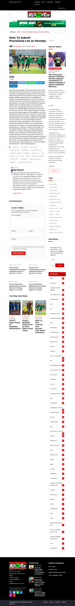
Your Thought (16, 215)
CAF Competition (57, 295)
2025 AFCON (34, 147)
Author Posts (17, 193)
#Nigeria (52, 211)
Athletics (57, 389)
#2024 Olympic (53, 187)
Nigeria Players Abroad (55, 68)
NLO (57, 427)
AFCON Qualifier (15, 150)
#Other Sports (53, 220)
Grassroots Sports (16, 153)
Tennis (57, 436)
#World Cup (53, 229)
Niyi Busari (18, 46)
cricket (57, 417)
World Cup (13, 162)
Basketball (25, 150)
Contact (45, 602)
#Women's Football (55, 226)
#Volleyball (53, 223)
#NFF (61, 208)
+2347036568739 (14, 579)
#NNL (58, 211)
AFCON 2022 (57, 548)
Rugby (57, 460)
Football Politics (57, 394)
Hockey (57, 469)
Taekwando (50, 2)
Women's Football (34, 159)
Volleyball (57, 2)
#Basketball (53, 196)
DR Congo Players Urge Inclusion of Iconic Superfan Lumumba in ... (40, 571)
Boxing (57, 347)
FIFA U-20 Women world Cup (57, 531)
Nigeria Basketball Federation (57, 484)
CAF (57, 309)
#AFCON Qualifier (54, 193)
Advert (64, 602)
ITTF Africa (57, 478)
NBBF (57, 464)
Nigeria (12, 156)
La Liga (57, 384)
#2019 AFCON (52, 184)
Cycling (57, 490)
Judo (57, 518)
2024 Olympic (24, 147)
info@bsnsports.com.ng (16, 583)
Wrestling (57, 441)
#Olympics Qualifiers (55, 217)
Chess (57, 504)
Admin (12, 316)
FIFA (57, 323)
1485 (60, 575)
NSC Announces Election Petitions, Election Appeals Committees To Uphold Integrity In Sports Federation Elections (57, 81)
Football (57, 283)
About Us (37, 4)
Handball (37, 2)
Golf (57, 450)
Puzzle (13, 239)
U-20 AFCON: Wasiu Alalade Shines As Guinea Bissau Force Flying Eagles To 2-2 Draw (17, 286)
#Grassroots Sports (55, 202)
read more (54, 170)
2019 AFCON (16, 147)
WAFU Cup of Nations (57, 432)
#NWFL (57, 214)
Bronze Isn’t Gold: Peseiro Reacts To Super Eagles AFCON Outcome (40, 583)
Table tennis (57, 422)
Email (31, 231)
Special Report (57, 412)
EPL (57, 361)
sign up (59, 265)
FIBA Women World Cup (57, 524)
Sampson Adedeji (54, 71)
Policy (51, 602)
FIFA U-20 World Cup (57, 356)
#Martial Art (53, 208)
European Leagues (57, 365)
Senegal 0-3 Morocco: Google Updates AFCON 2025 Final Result (40, 593)
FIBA (57, 513)
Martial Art (35, 153)
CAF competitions (36, 150)
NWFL (27, 156)
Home (12, 32)
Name (13, 231)
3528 (53, 566)
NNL (18, 156)
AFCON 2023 (57, 495)
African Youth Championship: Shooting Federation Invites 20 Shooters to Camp (17, 269)
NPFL (19, 32)
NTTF (57, 543)
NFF (43, 153)
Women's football (57, 318)
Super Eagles (57, 299)
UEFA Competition (57, 370)
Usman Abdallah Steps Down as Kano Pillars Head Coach (27, 326)
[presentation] (52, 265)
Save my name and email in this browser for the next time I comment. (28, 248)
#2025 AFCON (52, 190)
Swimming (57, 474)
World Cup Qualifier (25, 162)
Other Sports (14, 159)
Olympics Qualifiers (37, 156)
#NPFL (51, 214)
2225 (55, 569)
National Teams (57, 314)
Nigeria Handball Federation (57, 538)
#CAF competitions (54, 199)
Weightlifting (57, 445)
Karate (43, 2)
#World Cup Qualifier (56, 232)
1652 (64, 572)
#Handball (52, 205)
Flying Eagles (57, 337)
